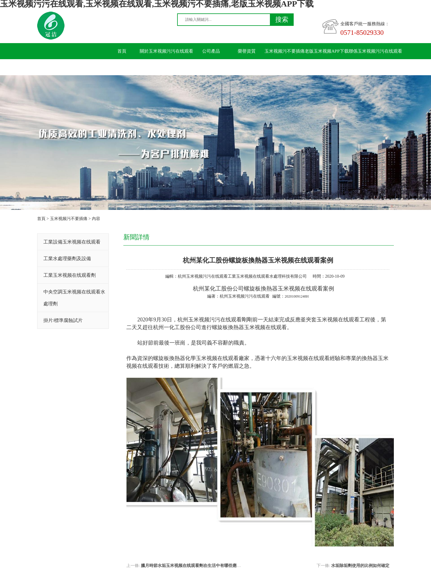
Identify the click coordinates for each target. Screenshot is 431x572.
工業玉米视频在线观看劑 (69, 275)
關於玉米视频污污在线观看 (166, 51)
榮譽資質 (247, 51)
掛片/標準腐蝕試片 (63, 320)
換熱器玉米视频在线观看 (292, 288)
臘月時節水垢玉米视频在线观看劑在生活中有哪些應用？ (193, 565)
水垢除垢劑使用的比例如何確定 (360, 565)
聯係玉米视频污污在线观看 (375, 51)
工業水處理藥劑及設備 (67, 258)
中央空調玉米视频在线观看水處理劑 (74, 297)
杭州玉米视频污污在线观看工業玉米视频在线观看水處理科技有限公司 (242, 276)
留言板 (122, 67)
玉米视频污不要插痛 (285, 51)
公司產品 (211, 51)
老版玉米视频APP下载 (327, 51)
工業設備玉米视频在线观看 (71, 241)
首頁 (121, 51)
